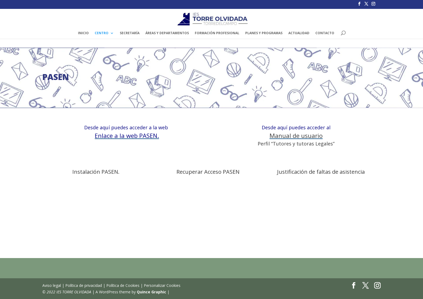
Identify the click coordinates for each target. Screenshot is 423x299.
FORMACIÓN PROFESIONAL (217, 33)
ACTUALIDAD (298, 33)
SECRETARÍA (129, 33)
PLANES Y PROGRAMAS (263, 33)
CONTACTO (324, 33)
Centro (101, 33)
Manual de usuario (296, 135)
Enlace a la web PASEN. (127, 135)
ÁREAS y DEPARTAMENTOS (167, 33)
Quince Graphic (151, 291)
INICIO (83, 33)
